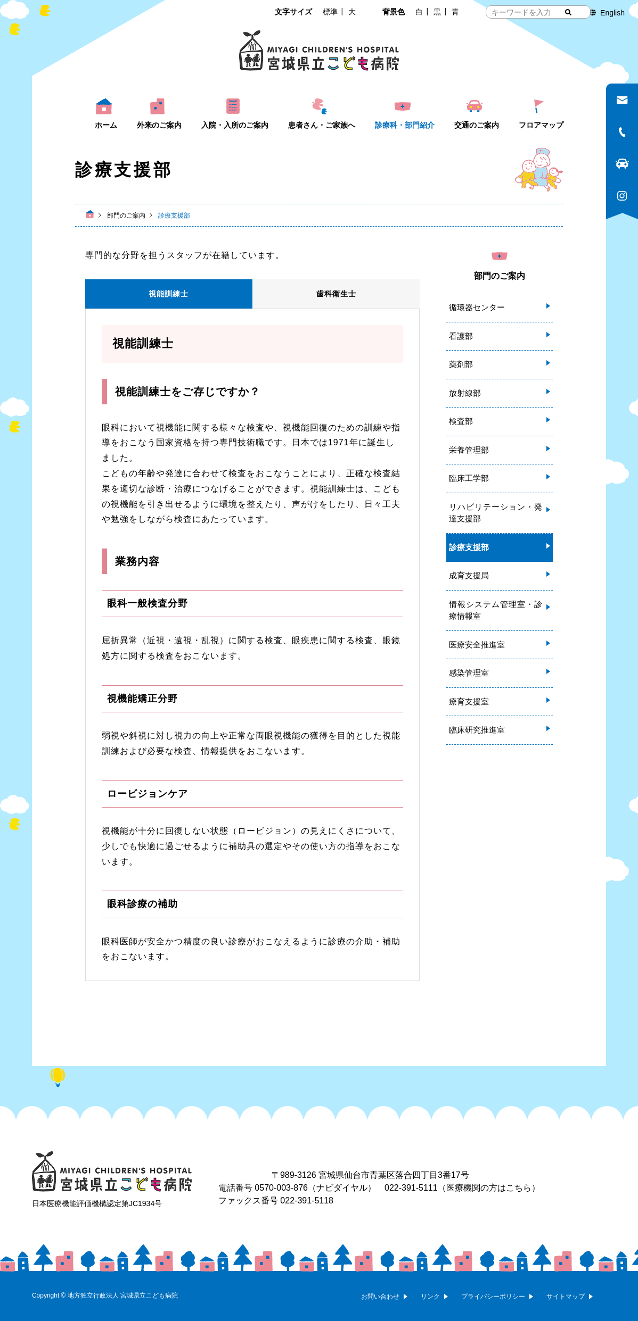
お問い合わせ (380, 1296)
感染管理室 (469, 672)
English (612, 13)
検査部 (461, 421)
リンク (430, 1296)
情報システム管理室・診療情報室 (495, 610)
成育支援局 (469, 575)
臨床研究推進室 (477, 729)
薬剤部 (461, 364)
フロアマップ (541, 125)
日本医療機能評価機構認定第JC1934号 (97, 1203)
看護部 (461, 335)
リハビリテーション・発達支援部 (495, 513)
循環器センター (477, 307)
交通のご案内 (476, 125)
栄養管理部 (469, 449)
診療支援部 (469, 547)
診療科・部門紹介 (405, 125)
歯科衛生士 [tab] (336, 293)
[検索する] (568, 12)
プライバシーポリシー (493, 1296)
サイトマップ (565, 1296)
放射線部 (465, 392)
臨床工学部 (469, 478)
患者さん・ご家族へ (321, 125)
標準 (330, 11)
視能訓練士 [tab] (169, 293)
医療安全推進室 (477, 644)
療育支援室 (469, 701)
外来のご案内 (159, 125)
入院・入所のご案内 (234, 125)
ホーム (106, 125)
